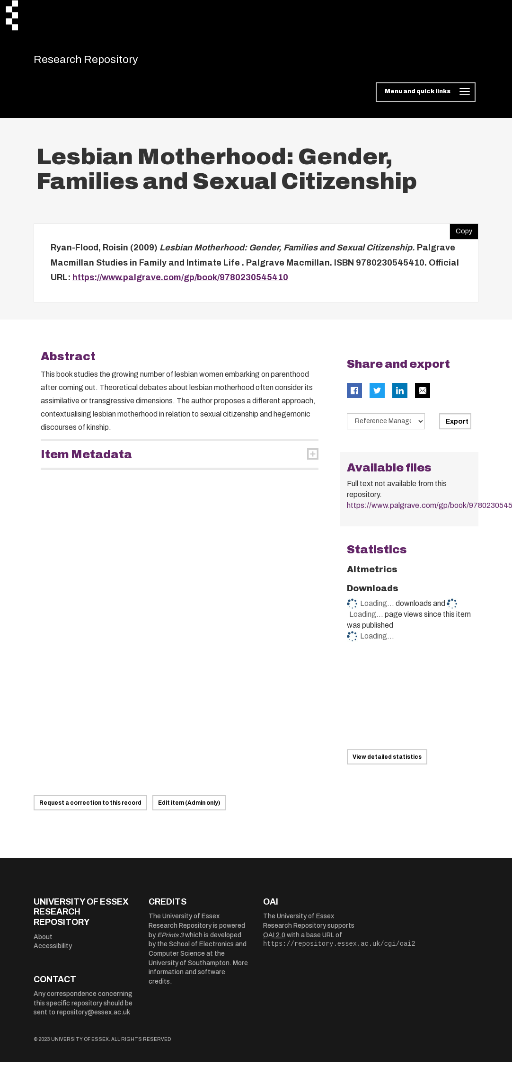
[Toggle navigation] (426, 97)
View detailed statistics (387, 761)
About (43, 941)
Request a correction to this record (90, 807)
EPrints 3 (170, 939)
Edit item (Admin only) (189, 807)
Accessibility (53, 950)
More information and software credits (198, 976)
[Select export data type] (386, 426)
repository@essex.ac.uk (93, 1016)
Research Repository (100, 61)
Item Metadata (86, 459)
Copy (461, 233)
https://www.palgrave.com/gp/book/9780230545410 (180, 281)
